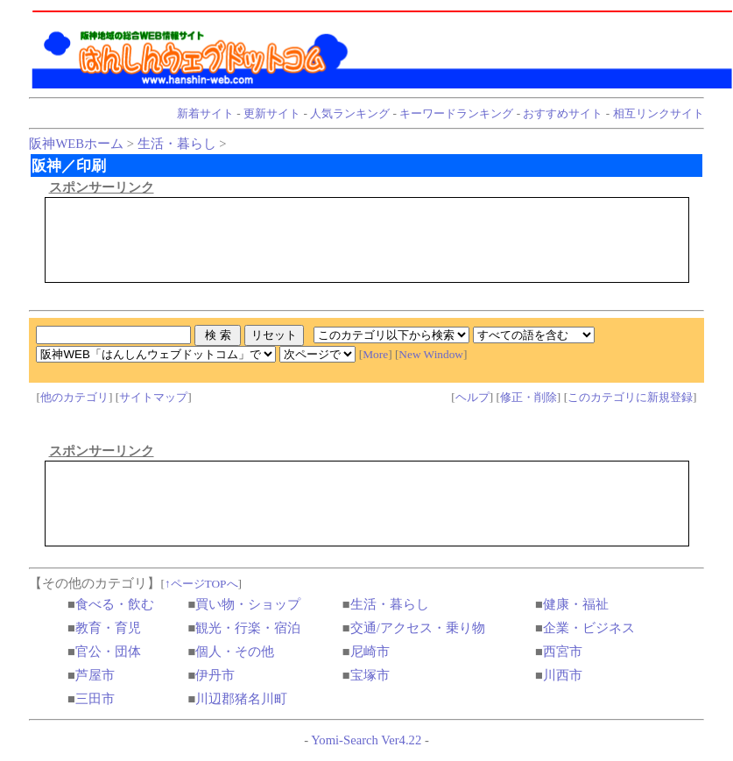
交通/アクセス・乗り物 (417, 628)
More (375, 354)
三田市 (95, 699)
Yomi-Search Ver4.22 (366, 740)
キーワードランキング (456, 113)
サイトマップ (153, 397)
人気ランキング (350, 113)
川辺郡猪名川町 (241, 699)
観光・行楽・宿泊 (247, 628)
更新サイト (271, 113)
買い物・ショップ (247, 604)
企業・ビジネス (589, 628)
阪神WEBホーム (76, 144)
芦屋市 (95, 675)
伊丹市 (215, 675)
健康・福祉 (576, 604)
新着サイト (205, 113)
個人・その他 (234, 652)
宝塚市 (370, 675)
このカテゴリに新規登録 (630, 397)
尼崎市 (370, 652)
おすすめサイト (563, 113)
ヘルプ (472, 397)
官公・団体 (108, 652)
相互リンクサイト (658, 113)
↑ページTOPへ (201, 583)
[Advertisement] (367, 240)
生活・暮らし (176, 144)
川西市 (562, 675)
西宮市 (562, 652)
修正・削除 (528, 397)
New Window (430, 354)
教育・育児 (108, 628)
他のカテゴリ (74, 397)
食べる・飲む (114, 604)
